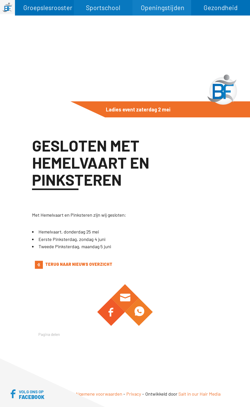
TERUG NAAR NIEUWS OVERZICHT (73, 264)
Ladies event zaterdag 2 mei (138, 109)
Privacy (133, 394)
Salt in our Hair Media (199, 394)
